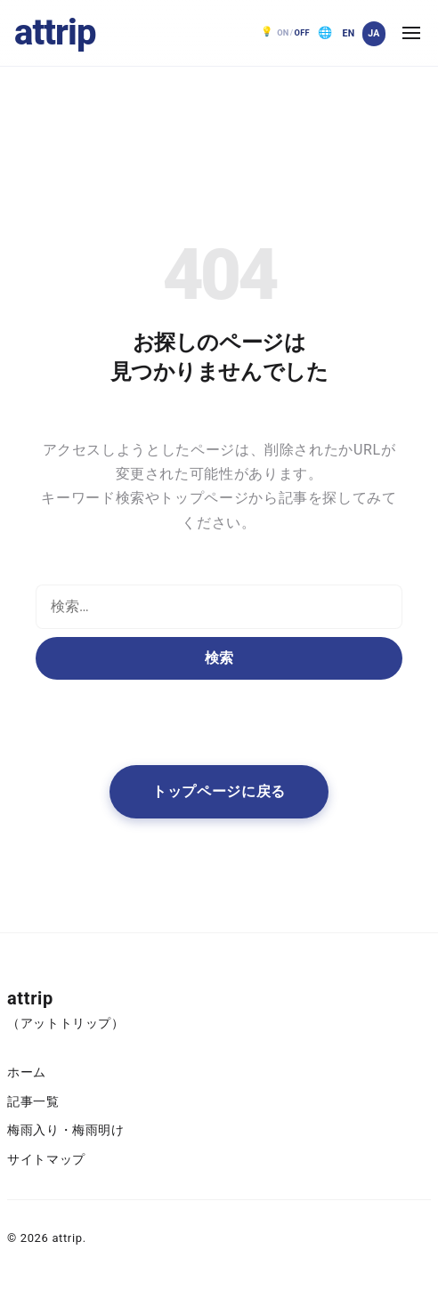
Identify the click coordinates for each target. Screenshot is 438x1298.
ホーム (26, 1072)
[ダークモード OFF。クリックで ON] (286, 32)
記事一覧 (33, 1101)
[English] (348, 33)
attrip (55, 32)
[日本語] (373, 33)
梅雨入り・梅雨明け (66, 1130)
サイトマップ (46, 1159)
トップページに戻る (219, 791)
